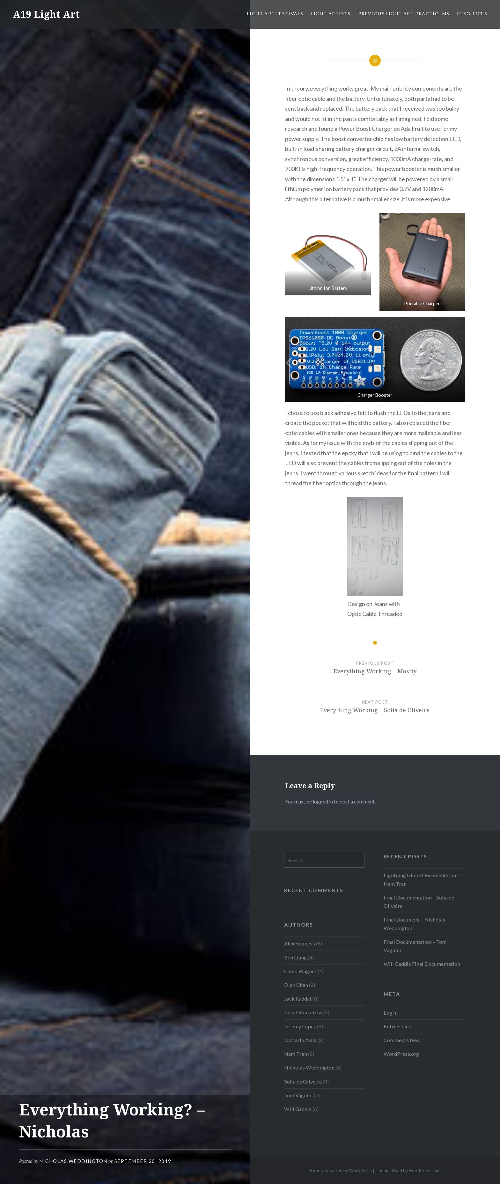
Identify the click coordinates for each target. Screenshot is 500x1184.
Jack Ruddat (298, 998)
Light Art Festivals (275, 13)
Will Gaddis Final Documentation (422, 964)
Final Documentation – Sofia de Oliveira (419, 901)
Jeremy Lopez (300, 1026)
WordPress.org (401, 1054)
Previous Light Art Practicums (404, 13)
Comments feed (402, 1040)
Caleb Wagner (300, 971)
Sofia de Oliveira (303, 1081)
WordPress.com (425, 1170)
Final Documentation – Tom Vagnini (415, 946)
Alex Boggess (299, 943)
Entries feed (397, 1026)
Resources (472, 13)
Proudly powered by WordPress (340, 1170)
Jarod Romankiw (303, 1012)
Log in (391, 1013)
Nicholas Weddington (73, 1161)
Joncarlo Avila (300, 1040)
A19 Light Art (46, 14)
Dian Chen (296, 985)
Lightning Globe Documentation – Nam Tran (422, 879)
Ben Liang (295, 957)
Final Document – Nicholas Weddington (414, 923)
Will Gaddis (298, 1109)
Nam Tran (295, 1054)
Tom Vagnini (298, 1095)
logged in (323, 801)
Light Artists (331, 13)
